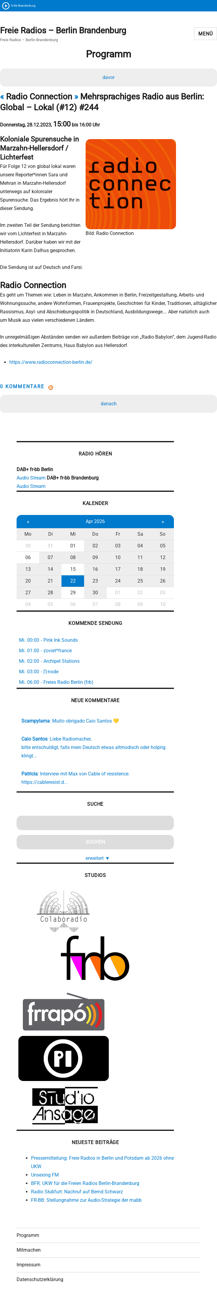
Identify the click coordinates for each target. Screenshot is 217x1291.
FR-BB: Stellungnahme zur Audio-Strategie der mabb (86, 1185)
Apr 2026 (92, 507)
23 (92, 566)
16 (92, 555)
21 (49, 566)
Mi (70, 519)
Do (92, 519)
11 (134, 543)
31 (49, 531)
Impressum (28, 1252)
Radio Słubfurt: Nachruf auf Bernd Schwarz (77, 1177)
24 (113, 566)
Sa (134, 519)
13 (27, 555)
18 (134, 555)
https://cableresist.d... (44, 767)
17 (113, 555)
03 (113, 531)
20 (27, 566)
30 (27, 531)
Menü (205, 34)
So (156, 519)
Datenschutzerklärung (40, 1267)
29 (70, 578)
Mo (27, 519)
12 (156, 543)
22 (70, 566)
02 (92, 531)
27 (27, 578)
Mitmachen (29, 1237)
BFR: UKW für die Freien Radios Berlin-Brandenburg (85, 1168)
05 (156, 531)
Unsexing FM (45, 1160)
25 (134, 566)
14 (49, 555)
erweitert (94, 843)
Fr (113, 519)
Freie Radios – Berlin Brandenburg (63, 31)
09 (92, 543)
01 (70, 531)
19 (156, 555)
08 (70, 543)
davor (108, 78)
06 (27, 543)
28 (49, 578)
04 (134, 531)
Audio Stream (31, 463)
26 (156, 566)
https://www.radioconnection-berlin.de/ (49, 346)
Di (49, 519)
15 (70, 555)
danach (109, 387)
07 (49, 543)
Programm (28, 1223)
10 (113, 543)
